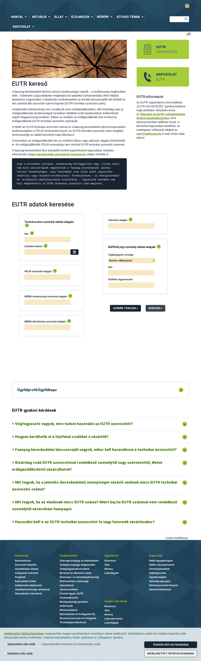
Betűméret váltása (188, 34)
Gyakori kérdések (115, 601)
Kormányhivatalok (159, 569)
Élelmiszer (110, 560)
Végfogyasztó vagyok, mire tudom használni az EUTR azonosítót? (74, 423)
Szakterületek (68, 555)
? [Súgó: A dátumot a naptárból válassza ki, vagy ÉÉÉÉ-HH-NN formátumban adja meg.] (46, 245)
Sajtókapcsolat (157, 573)
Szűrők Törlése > (125, 308)
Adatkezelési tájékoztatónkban (24, 633)
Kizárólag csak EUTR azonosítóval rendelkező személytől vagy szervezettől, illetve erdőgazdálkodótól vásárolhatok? (87, 466)
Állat (107, 564)
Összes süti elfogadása (170, 644)
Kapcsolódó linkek (25, 581)
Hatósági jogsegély (160, 581)
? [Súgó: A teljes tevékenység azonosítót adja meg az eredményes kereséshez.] (70, 295)
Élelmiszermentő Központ (163, 585)
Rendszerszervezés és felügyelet (78, 618)
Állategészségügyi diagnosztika (77, 564)
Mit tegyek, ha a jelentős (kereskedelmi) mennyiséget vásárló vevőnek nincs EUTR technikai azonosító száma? (94, 485)
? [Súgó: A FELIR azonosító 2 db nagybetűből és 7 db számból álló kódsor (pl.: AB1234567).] (55, 270)
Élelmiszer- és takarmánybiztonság (79, 577)
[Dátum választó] (74, 252)
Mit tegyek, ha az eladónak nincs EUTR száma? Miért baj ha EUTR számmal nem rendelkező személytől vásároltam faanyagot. (94, 505)
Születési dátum (36, 246)
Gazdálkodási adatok (26, 569)
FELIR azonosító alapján (40, 271)
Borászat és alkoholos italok (75, 573)
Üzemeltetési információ (28, 593)
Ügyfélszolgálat (157, 577)
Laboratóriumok (113, 618)
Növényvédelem (69, 610)
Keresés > (155, 308)
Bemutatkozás (23, 560)
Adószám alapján (120, 220)
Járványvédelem (69, 589)
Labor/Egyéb (111, 573)
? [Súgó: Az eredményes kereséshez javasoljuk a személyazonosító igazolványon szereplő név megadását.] (32, 233)
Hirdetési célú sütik (18, 653)
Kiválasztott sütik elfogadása (170, 653)
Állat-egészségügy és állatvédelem (79, 560)
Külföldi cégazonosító (120, 279)
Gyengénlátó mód (187, 6)
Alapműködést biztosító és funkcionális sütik (69, 644)
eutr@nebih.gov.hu (149, 133)
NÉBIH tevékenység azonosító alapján (48, 296)
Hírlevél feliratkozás (160, 589)
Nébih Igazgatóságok (161, 560)
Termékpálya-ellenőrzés (73, 622)
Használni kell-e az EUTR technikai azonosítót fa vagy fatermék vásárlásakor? (85, 522)
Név (29, 233)
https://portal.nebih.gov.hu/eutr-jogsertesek (57, 154)
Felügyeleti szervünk (26, 573)
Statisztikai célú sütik (19, 644)
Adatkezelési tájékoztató (28, 585)
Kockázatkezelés (69, 597)
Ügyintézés (111, 555)
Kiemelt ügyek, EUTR (71, 593)
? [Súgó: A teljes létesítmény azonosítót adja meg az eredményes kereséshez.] (69, 321)
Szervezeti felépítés (26, 564)
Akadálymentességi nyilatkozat (32, 589)
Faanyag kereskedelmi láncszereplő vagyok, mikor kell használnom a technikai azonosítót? (96, 449)
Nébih (66, 6)
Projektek (20, 577)
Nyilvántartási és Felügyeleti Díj (77, 614)
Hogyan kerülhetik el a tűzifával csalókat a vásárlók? (62, 436)
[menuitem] (19, 17)
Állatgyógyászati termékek (74, 569)
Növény (108, 569)
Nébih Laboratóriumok (161, 564)
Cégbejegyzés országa (120, 254)
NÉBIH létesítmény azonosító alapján (47, 321)
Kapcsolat (155, 555)
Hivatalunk (21, 555)
